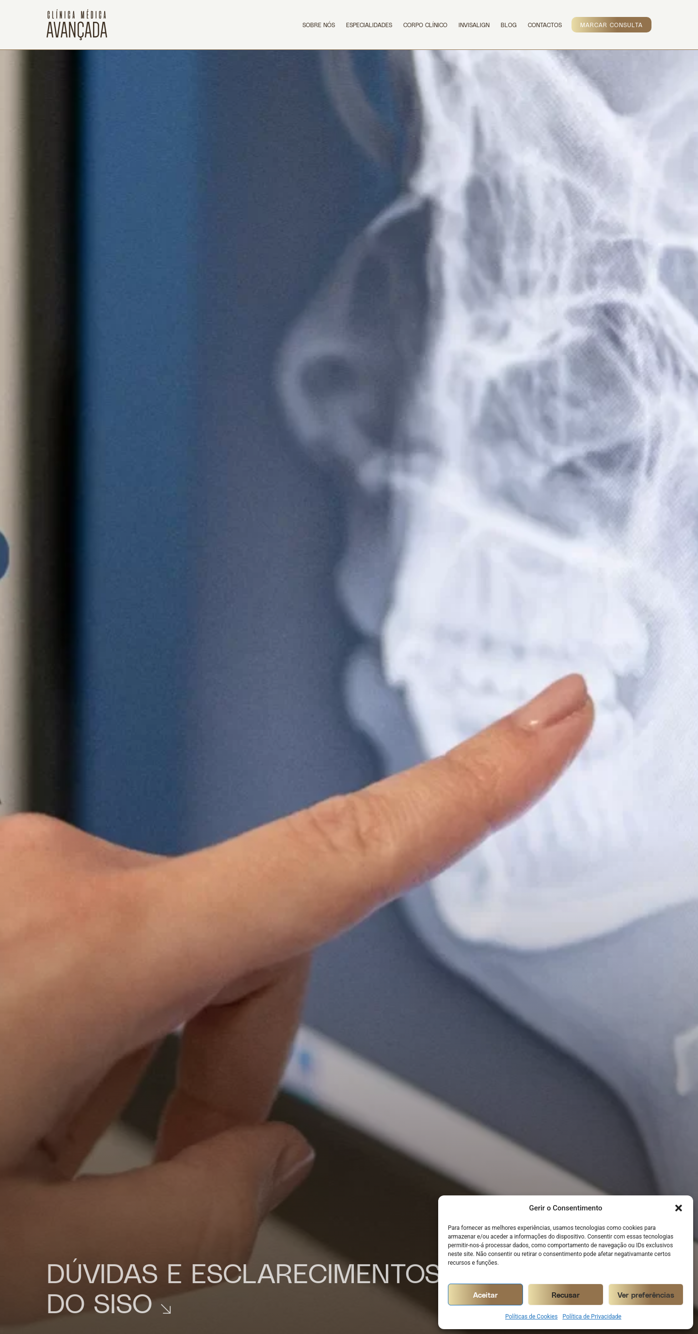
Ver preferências (646, 1294)
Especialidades (369, 24)
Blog (509, 24)
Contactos (545, 24)
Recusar (566, 1294)
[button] (678, 1208)
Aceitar (485, 1294)
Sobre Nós (318, 24)
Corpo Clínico (425, 24)
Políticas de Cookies (531, 1316)
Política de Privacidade (591, 1316)
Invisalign (474, 24)
